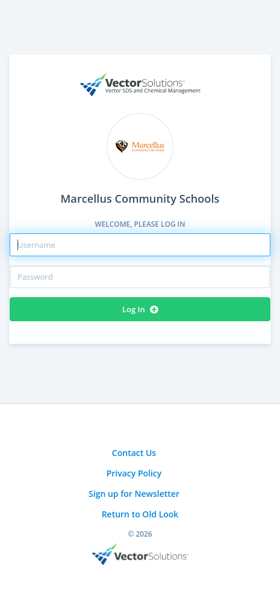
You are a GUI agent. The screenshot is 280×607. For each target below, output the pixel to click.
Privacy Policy (134, 473)
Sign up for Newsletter (134, 493)
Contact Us (134, 452)
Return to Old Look (140, 514)
